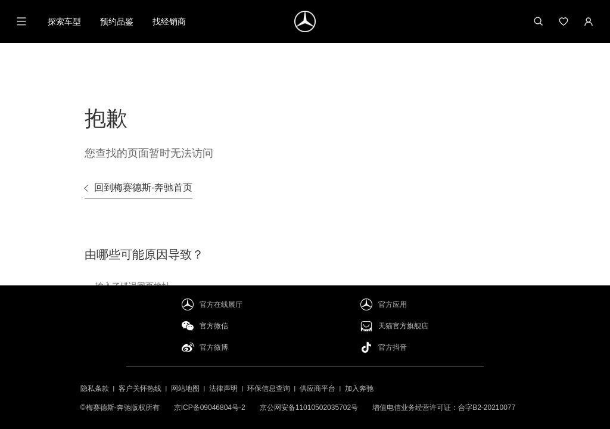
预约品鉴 (116, 21)
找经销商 (169, 21)
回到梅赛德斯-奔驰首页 (143, 187)
